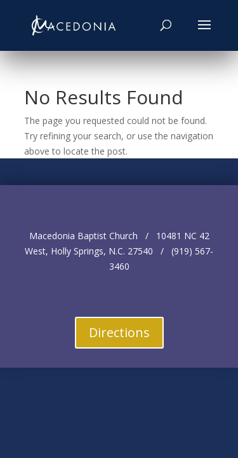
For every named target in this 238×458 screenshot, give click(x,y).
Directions (119, 332)
